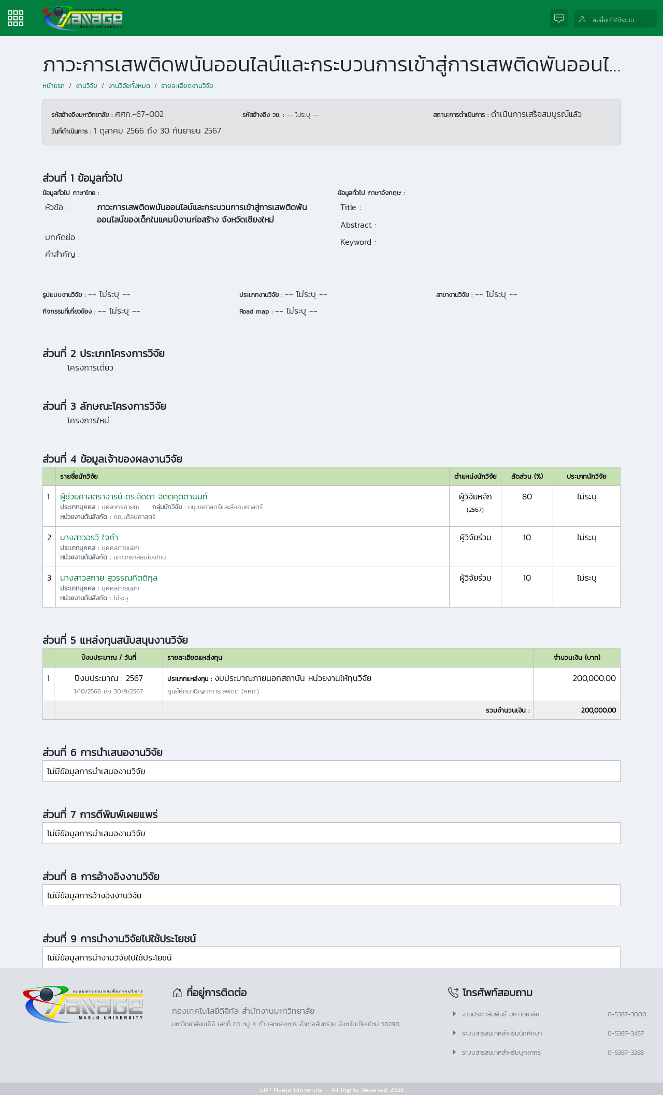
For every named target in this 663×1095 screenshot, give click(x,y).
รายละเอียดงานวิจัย (187, 86)
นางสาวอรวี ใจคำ (89, 537)
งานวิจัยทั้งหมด (129, 86)
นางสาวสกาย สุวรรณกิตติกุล (108, 577)
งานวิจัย (86, 86)
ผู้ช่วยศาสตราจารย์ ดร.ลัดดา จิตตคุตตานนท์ (134, 496)
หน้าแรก (53, 86)
